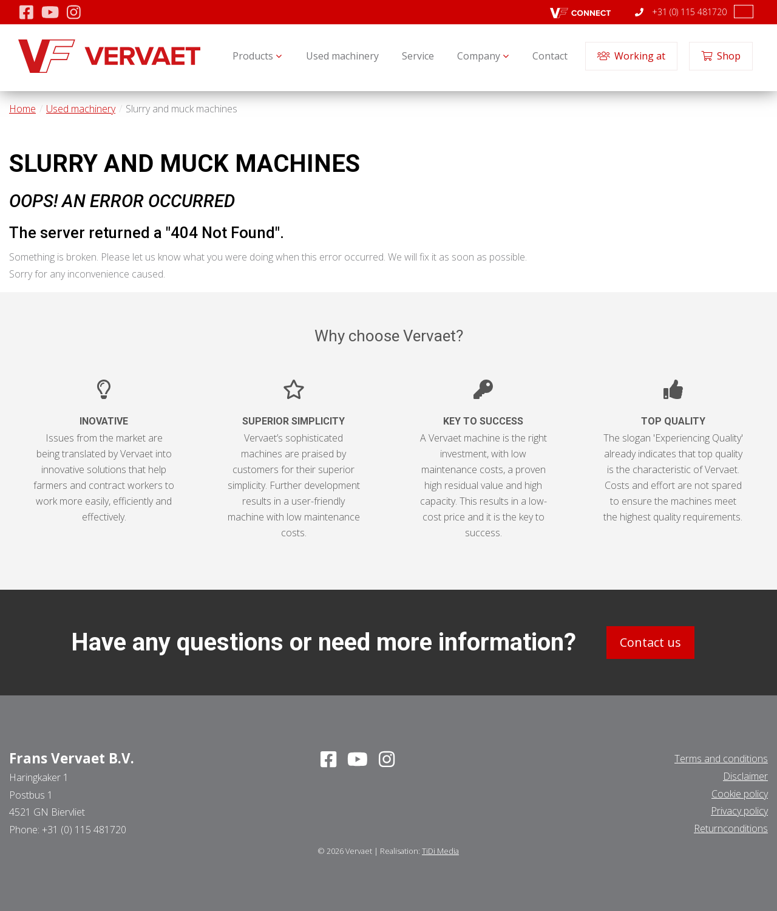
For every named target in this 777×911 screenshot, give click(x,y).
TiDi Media (440, 850)
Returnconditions (731, 828)
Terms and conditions (721, 758)
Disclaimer (745, 775)
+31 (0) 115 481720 (681, 12)
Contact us (650, 642)
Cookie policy (739, 793)
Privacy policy (739, 810)
